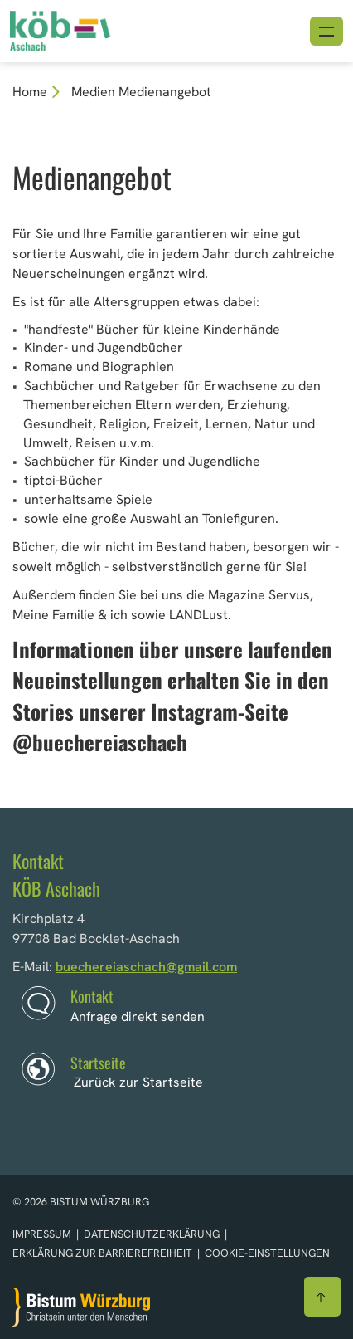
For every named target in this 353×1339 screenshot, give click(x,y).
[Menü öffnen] (326, 31)
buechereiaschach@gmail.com (146, 966)
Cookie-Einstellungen (267, 1253)
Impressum (43, 1234)
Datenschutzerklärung (153, 1234)
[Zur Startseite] (81, 1307)
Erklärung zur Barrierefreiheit (102, 1253)
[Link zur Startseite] (86, 29)
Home (29, 91)
